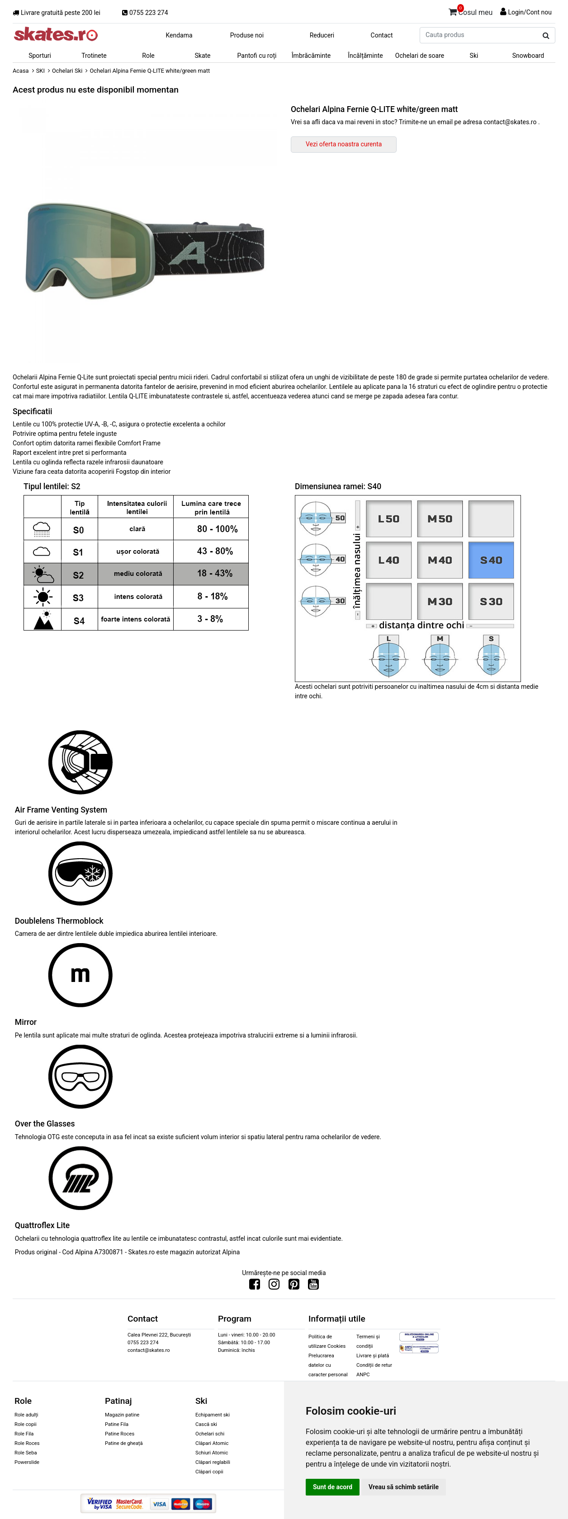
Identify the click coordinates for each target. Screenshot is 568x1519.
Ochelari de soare (419, 55)
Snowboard (528, 55)
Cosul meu (471, 11)
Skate (202, 55)
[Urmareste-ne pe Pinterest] (294, 1286)
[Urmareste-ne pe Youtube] (313, 1286)
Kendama (179, 35)
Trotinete (94, 55)
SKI (40, 70)
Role (148, 55)
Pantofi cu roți (257, 55)
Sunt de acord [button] (332, 1487)
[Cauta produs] (546, 35)
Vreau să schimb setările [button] (404, 1487)
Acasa (21, 70)
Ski (474, 55)
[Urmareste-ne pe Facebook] (255, 1286)
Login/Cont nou (530, 12)
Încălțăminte (365, 55)
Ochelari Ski (67, 70)
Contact (382, 35)
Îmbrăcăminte (311, 55)
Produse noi (247, 35)
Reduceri (322, 35)
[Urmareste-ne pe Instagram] (274, 1286)
